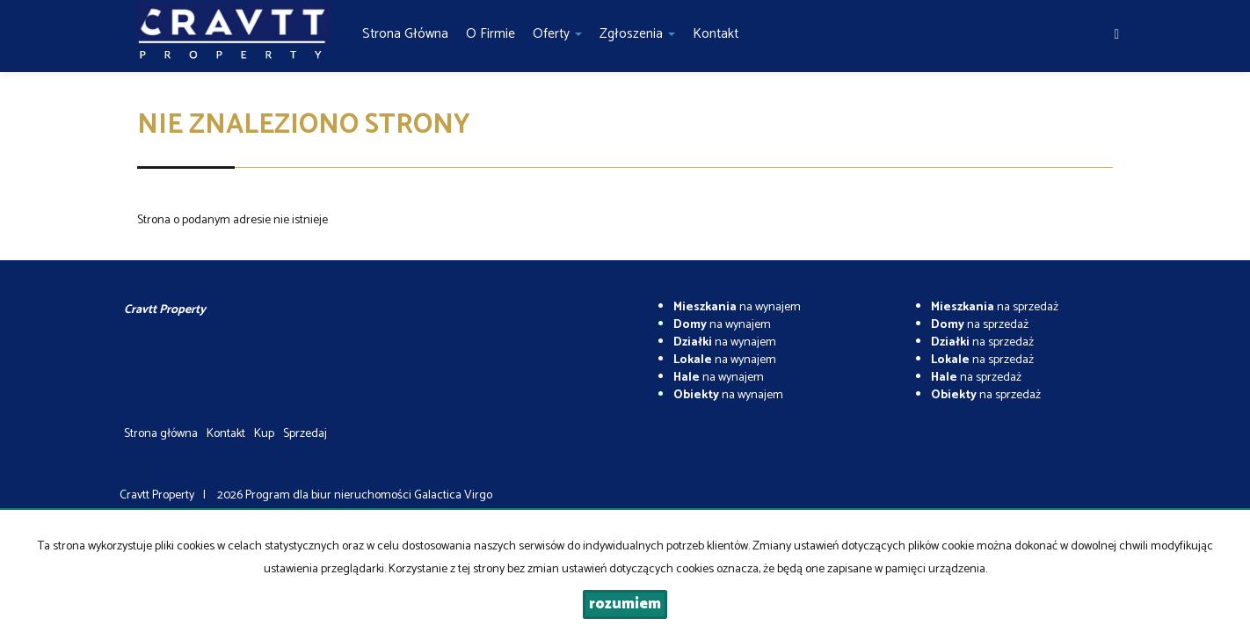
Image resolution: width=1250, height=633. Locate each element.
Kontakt (715, 34)
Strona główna (405, 34)
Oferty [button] (557, 34)
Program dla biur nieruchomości (329, 495)
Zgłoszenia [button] (637, 34)
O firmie (490, 34)
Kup (264, 434)
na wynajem (737, 307)
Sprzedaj (305, 434)
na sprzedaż (994, 307)
